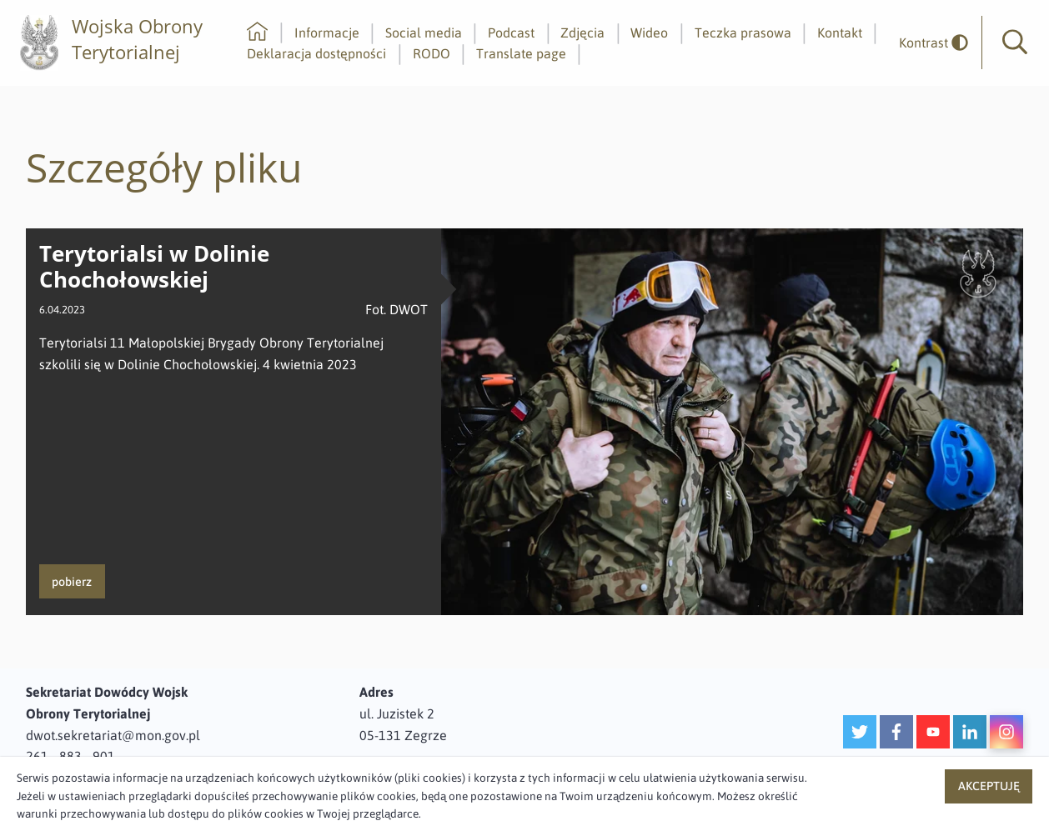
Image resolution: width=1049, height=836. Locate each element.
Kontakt (839, 32)
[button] (1014, 42)
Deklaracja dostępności (316, 53)
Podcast (511, 32)
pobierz (72, 581)
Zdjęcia (582, 32)
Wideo (649, 32)
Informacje (326, 32)
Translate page (521, 53)
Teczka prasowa (743, 32)
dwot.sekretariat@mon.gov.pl (113, 735)
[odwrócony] (927, 43)
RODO (431, 53)
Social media (423, 32)
